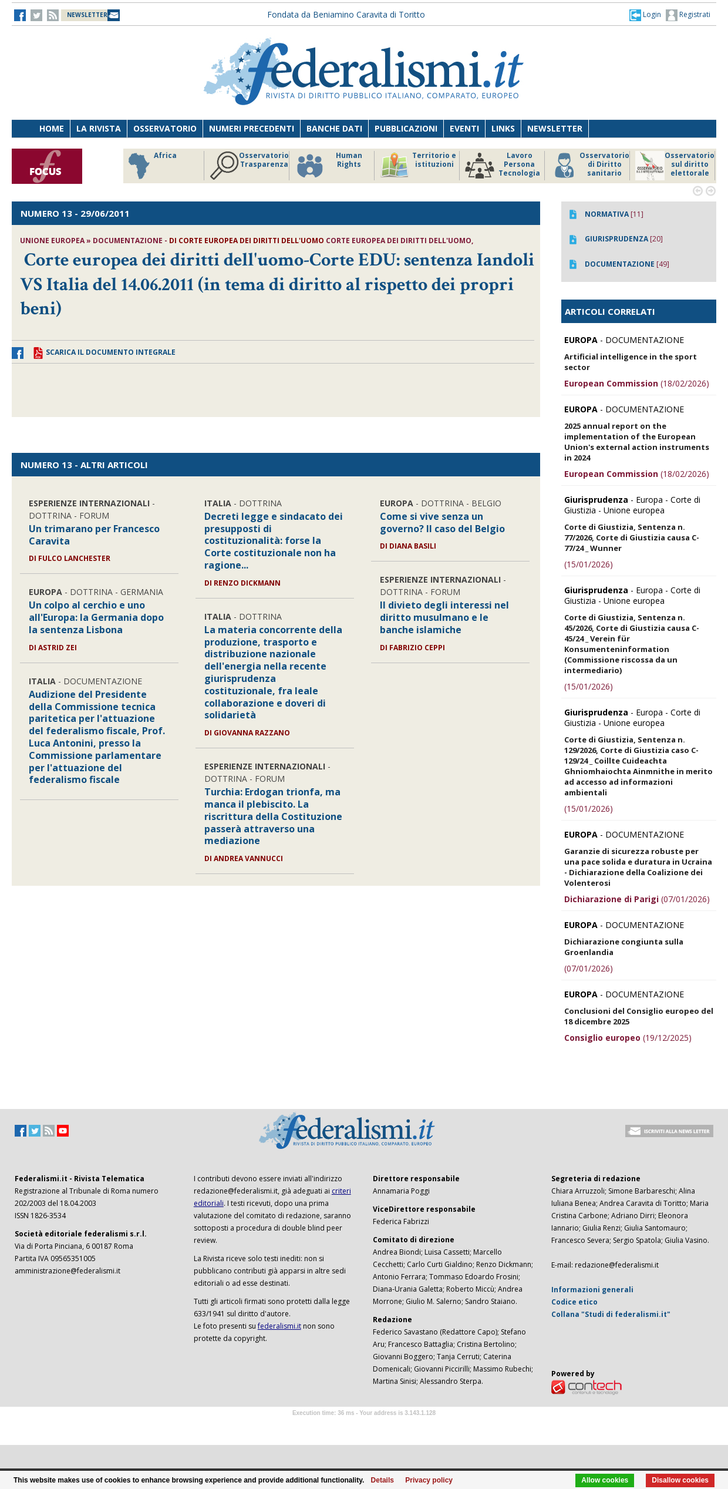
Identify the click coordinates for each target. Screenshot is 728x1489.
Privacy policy (429, 1480)
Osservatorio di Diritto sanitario (589, 165)
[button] (645, 14)
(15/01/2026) (588, 564)
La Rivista (98, 128)
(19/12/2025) (628, 1037)
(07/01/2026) (637, 899)
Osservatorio (165, 128)
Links (503, 128)
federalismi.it (279, 1326)
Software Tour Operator (364, 1426)
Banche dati (334, 128)
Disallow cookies (680, 1480)
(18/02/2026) (636, 383)
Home (51, 128)
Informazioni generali (592, 1290)
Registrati (688, 15)
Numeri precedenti (251, 128)
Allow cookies (604, 1480)
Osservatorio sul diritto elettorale (674, 165)
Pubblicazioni (406, 128)
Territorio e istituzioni (418, 165)
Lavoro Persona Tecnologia (502, 165)
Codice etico (574, 1302)
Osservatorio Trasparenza (249, 165)
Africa (150, 165)
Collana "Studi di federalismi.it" (610, 1314)
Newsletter (554, 128)
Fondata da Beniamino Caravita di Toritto (346, 14)
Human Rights (328, 165)
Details (382, 1480)
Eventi (464, 128)
